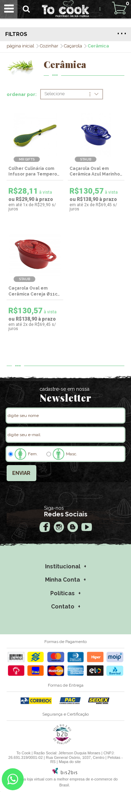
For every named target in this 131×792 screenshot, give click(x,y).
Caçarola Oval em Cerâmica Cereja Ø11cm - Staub (34, 294)
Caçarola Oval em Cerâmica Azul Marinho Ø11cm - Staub (95, 174)
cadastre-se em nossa (64, 389)
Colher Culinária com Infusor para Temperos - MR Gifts (33, 174)
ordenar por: (22, 94)
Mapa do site (70, 762)
